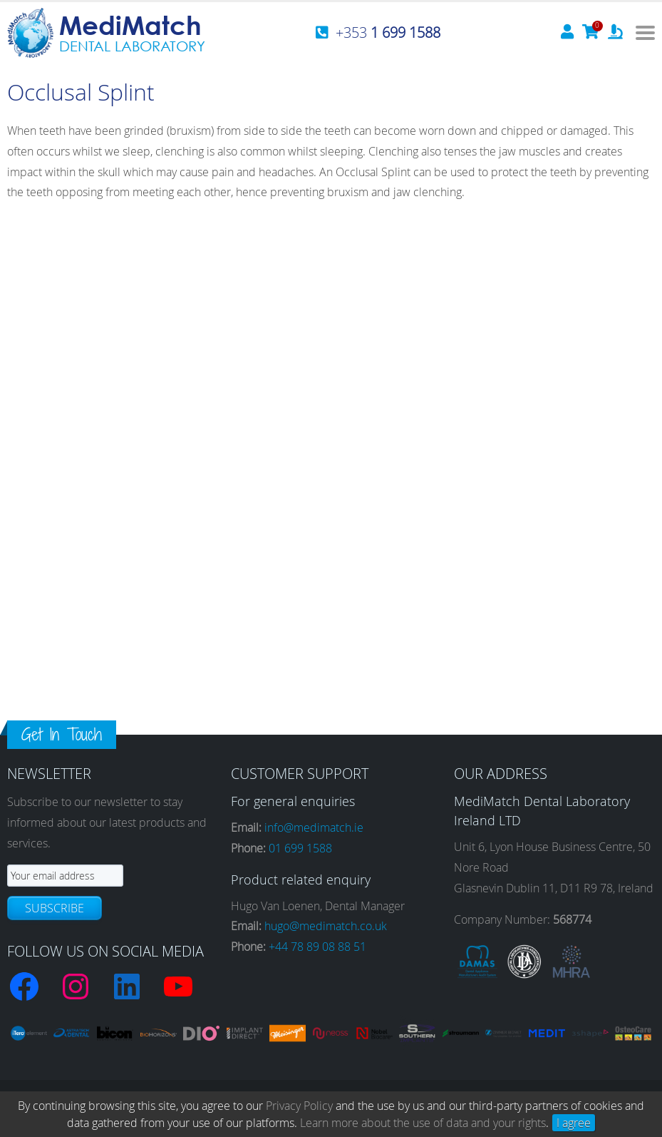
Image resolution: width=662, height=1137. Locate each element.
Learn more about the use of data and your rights (423, 1123)
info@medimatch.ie (313, 827)
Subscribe (54, 908)
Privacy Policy (299, 1105)
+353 (388, 32)
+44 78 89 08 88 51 (317, 946)
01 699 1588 (300, 848)
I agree (574, 1123)
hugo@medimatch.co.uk (325, 926)
